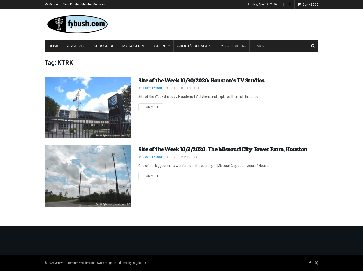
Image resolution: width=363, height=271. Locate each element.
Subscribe (104, 46)
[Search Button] (313, 46)
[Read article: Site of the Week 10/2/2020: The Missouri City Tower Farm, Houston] (88, 176)
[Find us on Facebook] (310, 263)
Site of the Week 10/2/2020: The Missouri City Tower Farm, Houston (222, 149)
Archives (76, 46)
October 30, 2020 (178, 88)
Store (160, 46)
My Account (52, 4)
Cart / (310, 4)
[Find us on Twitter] (316, 263)
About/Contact (192, 46)
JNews (59, 263)
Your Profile (71, 4)
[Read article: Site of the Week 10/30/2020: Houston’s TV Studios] (88, 107)
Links (259, 46)
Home (53, 46)
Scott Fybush (152, 88)
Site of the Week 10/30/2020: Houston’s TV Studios (201, 80)
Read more (153, 107)
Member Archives (93, 4)
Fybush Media (232, 46)
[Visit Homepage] (77, 24)
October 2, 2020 (178, 157)
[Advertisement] (231, 23)
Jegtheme (139, 263)
